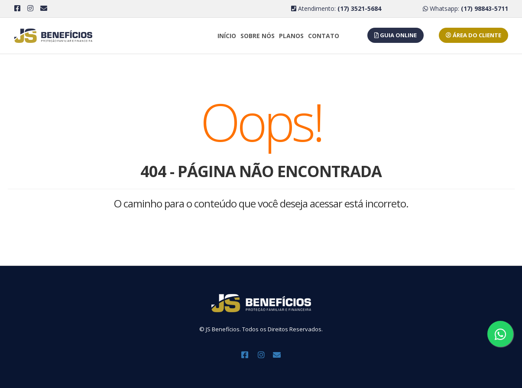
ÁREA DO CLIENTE (473, 35)
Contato (323, 36)
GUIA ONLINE (395, 35)
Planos (291, 36)
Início (226, 36)
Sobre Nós (257, 36)
